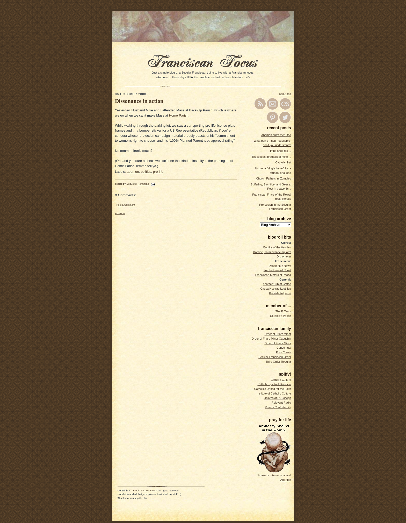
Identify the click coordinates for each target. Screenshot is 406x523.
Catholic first (283, 162)
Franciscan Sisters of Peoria (273, 274)
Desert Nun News (280, 265)
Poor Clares (283, 352)
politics (146, 172)
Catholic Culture (281, 379)
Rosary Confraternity (278, 407)
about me (285, 93)
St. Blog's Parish (280, 315)
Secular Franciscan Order (274, 357)
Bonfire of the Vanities (277, 247)
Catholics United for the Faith (272, 388)
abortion (133, 172)
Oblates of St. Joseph (277, 397)
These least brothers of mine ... (271, 156)
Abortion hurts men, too (276, 135)
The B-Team (283, 311)
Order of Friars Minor (277, 333)
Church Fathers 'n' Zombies (273, 178)
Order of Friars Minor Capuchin (271, 338)
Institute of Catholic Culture (274, 393)
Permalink (143, 183)
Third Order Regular (278, 361)
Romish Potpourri (280, 293)
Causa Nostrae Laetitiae (275, 288)
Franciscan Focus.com (144, 490)
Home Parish (178, 115)
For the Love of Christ (277, 270)
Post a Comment (126, 204)
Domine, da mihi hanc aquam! (272, 252)
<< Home (120, 213)
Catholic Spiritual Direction (274, 384)
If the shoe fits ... (280, 150)
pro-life (158, 172)
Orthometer (284, 256)
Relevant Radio (281, 402)
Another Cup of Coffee (277, 283)
